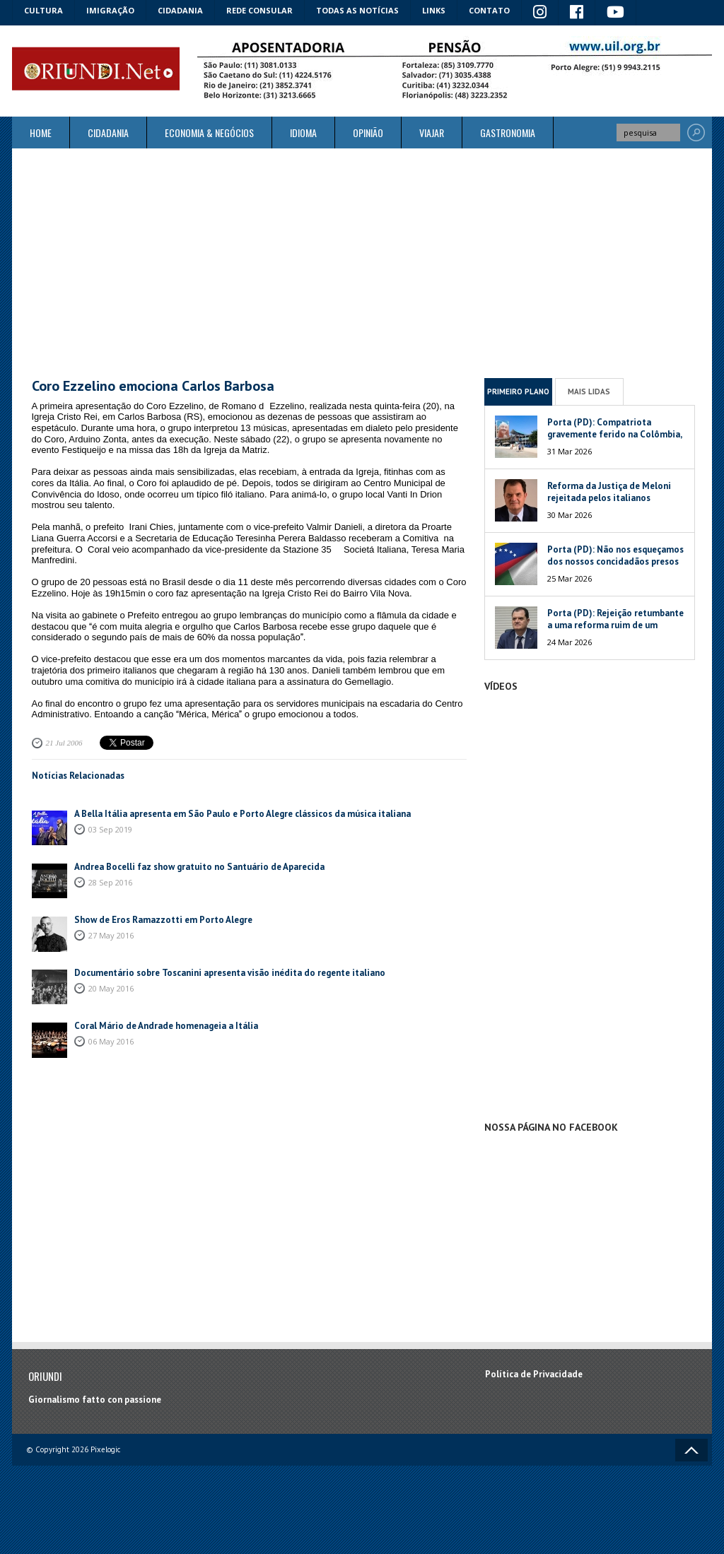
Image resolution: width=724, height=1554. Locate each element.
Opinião (368, 132)
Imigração (110, 10)
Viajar (431, 132)
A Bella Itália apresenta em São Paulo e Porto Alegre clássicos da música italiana (242, 814)
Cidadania (180, 10)
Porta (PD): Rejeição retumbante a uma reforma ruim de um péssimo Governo (615, 625)
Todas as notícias (357, 10)
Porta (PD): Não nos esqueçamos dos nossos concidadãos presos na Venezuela (615, 561)
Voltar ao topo (691, 1450)
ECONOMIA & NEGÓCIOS (209, 132)
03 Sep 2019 (110, 829)
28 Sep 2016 (110, 882)
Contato (489, 10)
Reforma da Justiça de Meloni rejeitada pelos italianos (609, 492)
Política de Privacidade (534, 1374)
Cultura (43, 10)
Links (433, 10)
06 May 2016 (111, 1041)
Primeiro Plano (518, 391)
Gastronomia (507, 132)
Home (41, 132)
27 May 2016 (111, 935)
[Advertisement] (362, 263)
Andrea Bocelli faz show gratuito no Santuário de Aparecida (199, 867)
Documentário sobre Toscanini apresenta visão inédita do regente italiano (229, 973)
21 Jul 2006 (64, 742)
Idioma (303, 132)
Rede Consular (259, 10)
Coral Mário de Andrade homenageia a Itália (166, 1026)
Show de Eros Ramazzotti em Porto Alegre (163, 920)
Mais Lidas (589, 391)
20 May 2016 (111, 988)
